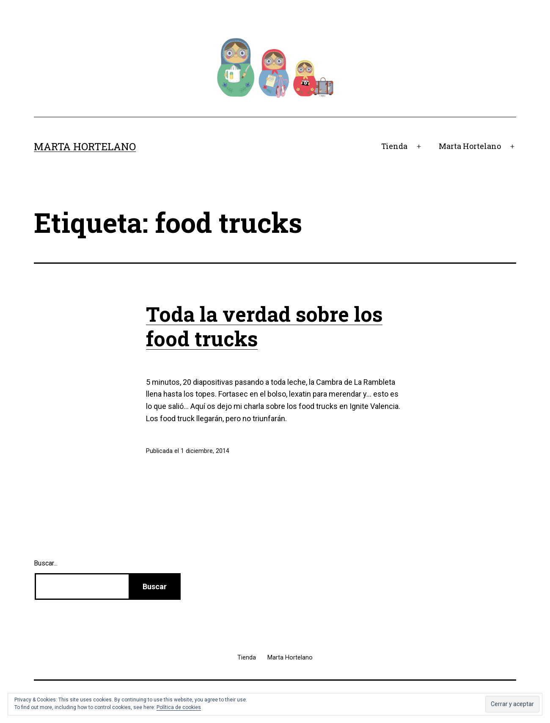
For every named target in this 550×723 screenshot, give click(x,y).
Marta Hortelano (85, 146)
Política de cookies (179, 707)
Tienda (394, 146)
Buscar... (46, 563)
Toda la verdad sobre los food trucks (264, 326)
